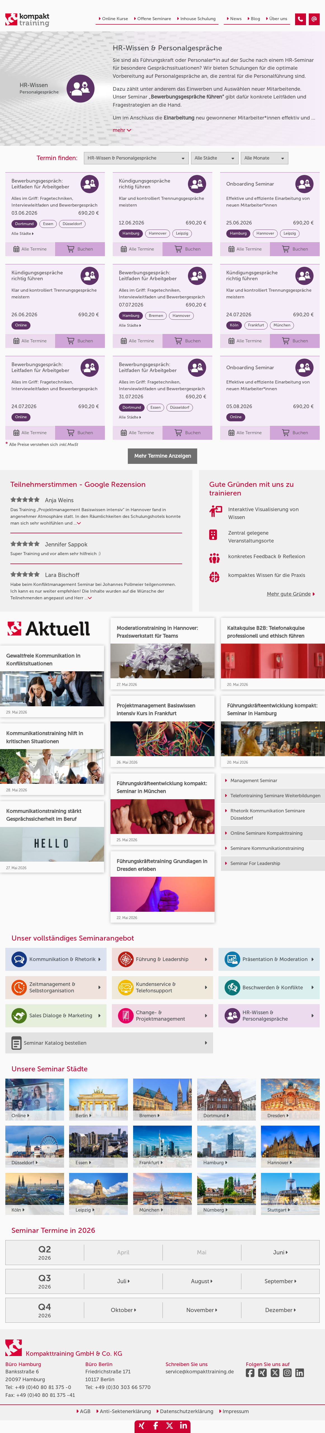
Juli (123, 1281)
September (280, 1281)
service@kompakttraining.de (200, 1372)
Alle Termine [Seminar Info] (30, 249)
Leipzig (182, 233)
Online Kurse (113, 18)
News (234, 18)
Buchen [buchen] (80, 249)
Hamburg (131, 233)
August (201, 1281)
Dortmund (24, 223)
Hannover (157, 233)
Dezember (280, 1310)
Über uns (276, 18)
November (201, 1310)
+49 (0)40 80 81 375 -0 (43, 1387)
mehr (122, 130)
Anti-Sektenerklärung (123, 1411)
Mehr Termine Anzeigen (162, 456)
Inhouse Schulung (196, 18)
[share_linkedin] (183, 1426)
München (282, 325)
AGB (83, 1411)
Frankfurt (256, 325)
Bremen (156, 315)
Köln (234, 325)
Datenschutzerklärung (184, 1411)
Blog (253, 18)
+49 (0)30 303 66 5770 (123, 1387)
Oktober (123, 1310)
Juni (280, 1252)
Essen (48, 223)
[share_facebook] (155, 1426)
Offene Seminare (152, 18)
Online (21, 325)
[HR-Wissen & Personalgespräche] (300, 19)
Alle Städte (22, 233)
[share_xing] (142, 1426)
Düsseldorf (72, 223)
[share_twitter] (169, 1426)
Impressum (234, 1411)
